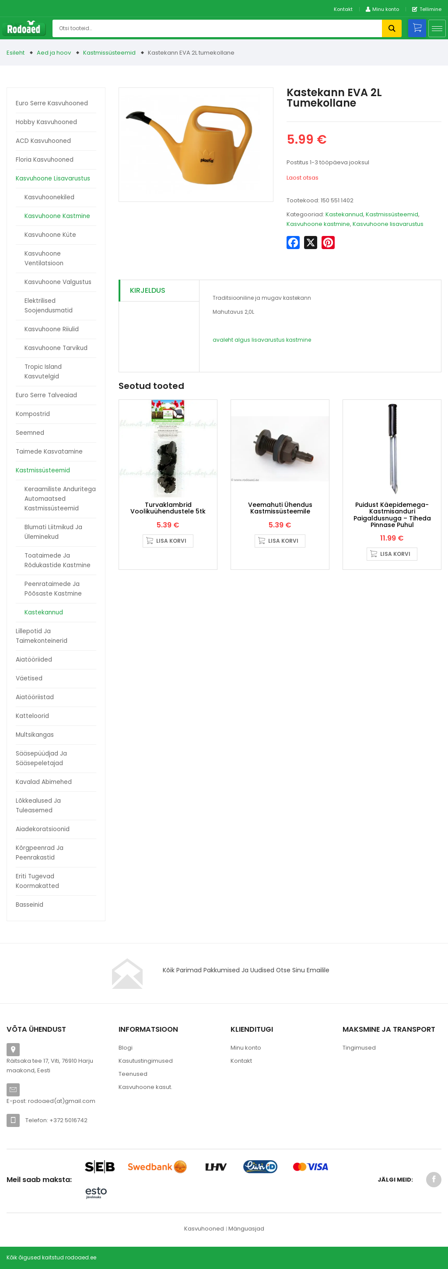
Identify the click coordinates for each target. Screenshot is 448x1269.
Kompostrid (33, 414)
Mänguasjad (246, 1228)
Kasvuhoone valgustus (57, 282)
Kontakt (343, 9)
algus (242, 339)
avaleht (223, 339)
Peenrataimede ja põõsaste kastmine (53, 589)
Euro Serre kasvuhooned (52, 103)
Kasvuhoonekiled (49, 197)
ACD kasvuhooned (43, 141)
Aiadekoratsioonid (43, 829)
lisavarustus (268, 339)
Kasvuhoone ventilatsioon (43, 258)
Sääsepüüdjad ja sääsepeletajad (41, 758)
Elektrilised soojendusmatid (48, 306)
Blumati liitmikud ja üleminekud (53, 532)
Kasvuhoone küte (50, 235)
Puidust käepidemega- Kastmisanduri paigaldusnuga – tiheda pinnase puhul (392, 514)
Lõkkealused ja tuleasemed (38, 806)
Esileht (15, 53)
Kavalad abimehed (44, 782)
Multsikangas (35, 735)
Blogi (126, 1048)
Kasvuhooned (204, 1228)
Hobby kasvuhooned (46, 122)
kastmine (298, 339)
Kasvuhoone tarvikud (56, 348)
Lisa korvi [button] (171, 540)
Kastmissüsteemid (109, 53)
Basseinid (29, 905)
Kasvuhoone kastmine (57, 216)
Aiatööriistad (35, 697)
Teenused (133, 1074)
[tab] (159, 291)
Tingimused (359, 1048)
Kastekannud (43, 612)
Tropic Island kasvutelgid (43, 372)
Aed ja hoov (54, 53)
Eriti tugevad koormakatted (37, 881)
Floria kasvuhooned (45, 160)
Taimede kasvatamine (49, 451)
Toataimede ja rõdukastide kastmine (57, 560)
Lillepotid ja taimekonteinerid (41, 636)
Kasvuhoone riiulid (51, 329)
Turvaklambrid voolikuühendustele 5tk (168, 508)
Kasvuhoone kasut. (145, 1087)
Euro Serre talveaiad (46, 395)
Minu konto (246, 1048)
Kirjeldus (147, 290)
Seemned (30, 433)
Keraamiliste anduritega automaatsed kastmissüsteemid (60, 499)
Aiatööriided (34, 659)
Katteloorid (32, 716)
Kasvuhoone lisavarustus (53, 178)
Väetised (29, 678)
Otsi (392, 28)
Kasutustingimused (146, 1061)
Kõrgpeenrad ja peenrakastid (39, 853)
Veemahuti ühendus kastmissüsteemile (280, 508)
